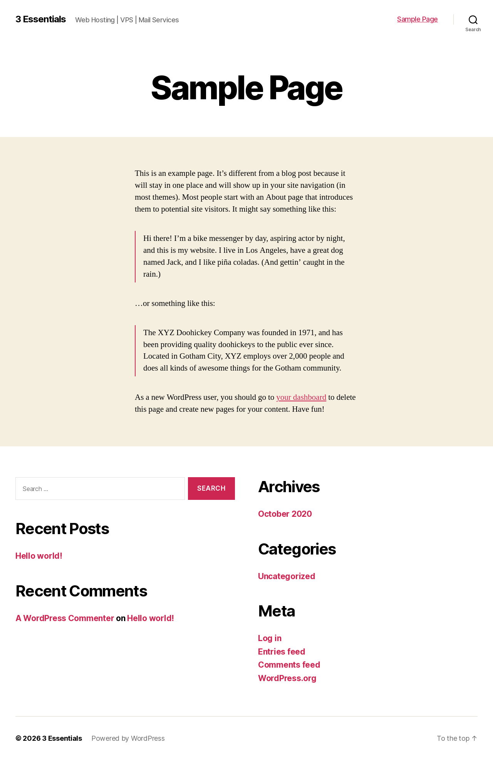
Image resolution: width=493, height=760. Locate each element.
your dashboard (301, 397)
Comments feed (289, 665)
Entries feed (281, 651)
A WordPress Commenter (64, 618)
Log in (269, 638)
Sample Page (417, 19)
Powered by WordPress (128, 738)
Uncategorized (286, 576)
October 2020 (285, 514)
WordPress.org (287, 678)
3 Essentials (40, 19)
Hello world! (38, 556)
